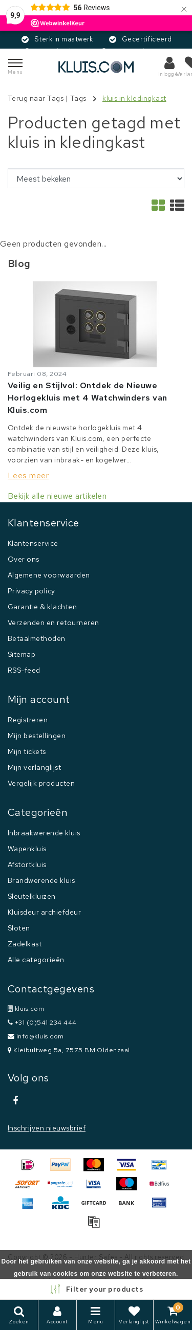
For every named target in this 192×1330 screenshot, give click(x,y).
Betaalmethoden (37, 638)
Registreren (28, 719)
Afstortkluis (27, 864)
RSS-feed (24, 670)
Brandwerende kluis (41, 880)
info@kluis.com (36, 1036)
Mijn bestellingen (37, 735)
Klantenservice (33, 543)
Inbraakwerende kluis (44, 832)
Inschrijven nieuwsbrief (47, 1128)
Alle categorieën (36, 959)
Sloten (19, 928)
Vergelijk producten (41, 783)
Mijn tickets (27, 751)
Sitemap (21, 654)
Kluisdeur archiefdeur (44, 912)
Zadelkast (24, 943)
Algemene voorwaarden (49, 575)
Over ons (23, 559)
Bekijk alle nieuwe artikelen (57, 496)
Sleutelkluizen (32, 896)
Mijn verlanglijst (34, 767)
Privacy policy (31, 590)
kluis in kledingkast (134, 98)
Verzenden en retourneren (53, 622)
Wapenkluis (27, 848)
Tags (78, 98)
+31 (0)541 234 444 (42, 1022)
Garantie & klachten (42, 606)
